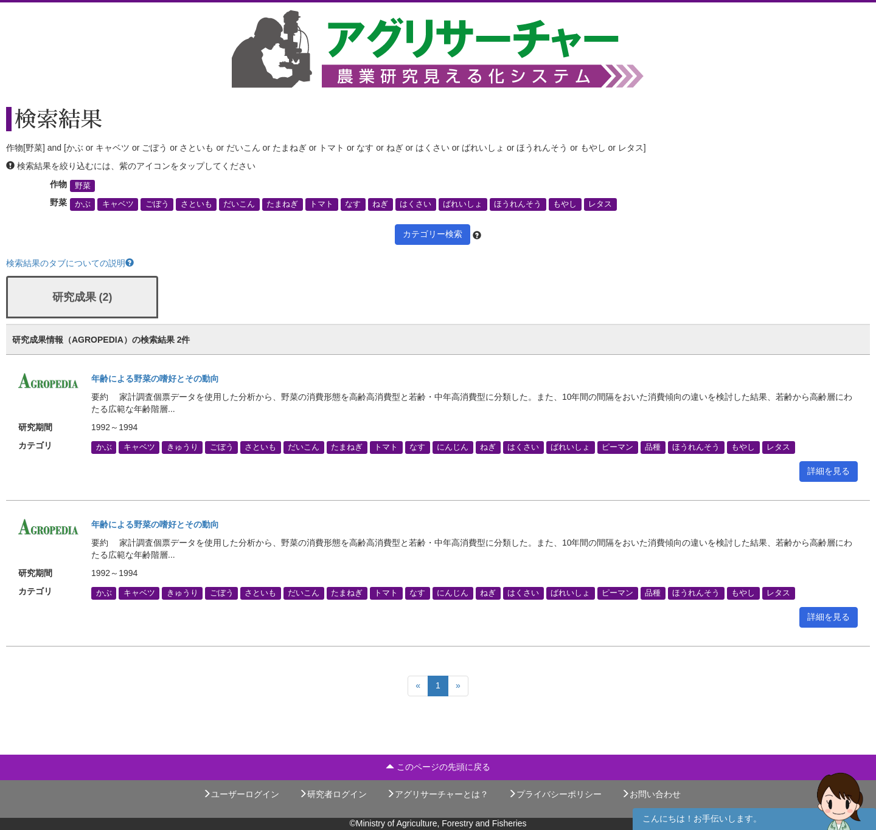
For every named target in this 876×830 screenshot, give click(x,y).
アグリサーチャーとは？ (437, 794)
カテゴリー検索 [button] (432, 234)
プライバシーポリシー (555, 794)
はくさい (415, 204)
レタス (600, 204)
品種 (653, 447)
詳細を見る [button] (828, 471)
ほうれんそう (517, 204)
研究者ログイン (333, 794)
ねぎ (380, 204)
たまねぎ (282, 204)
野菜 (83, 186)
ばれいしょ (462, 204)
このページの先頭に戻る (438, 767)
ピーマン (617, 447)
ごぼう (157, 204)
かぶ (83, 204)
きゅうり (182, 447)
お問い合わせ (651, 794)
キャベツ (118, 204)
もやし (565, 204)
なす (353, 204)
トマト (321, 204)
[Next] (458, 686)
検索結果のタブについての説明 (70, 263)
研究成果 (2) (82, 297)
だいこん (239, 204)
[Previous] (418, 686)
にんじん (452, 447)
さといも (196, 204)
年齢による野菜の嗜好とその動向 (155, 378)
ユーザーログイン (241, 794)
